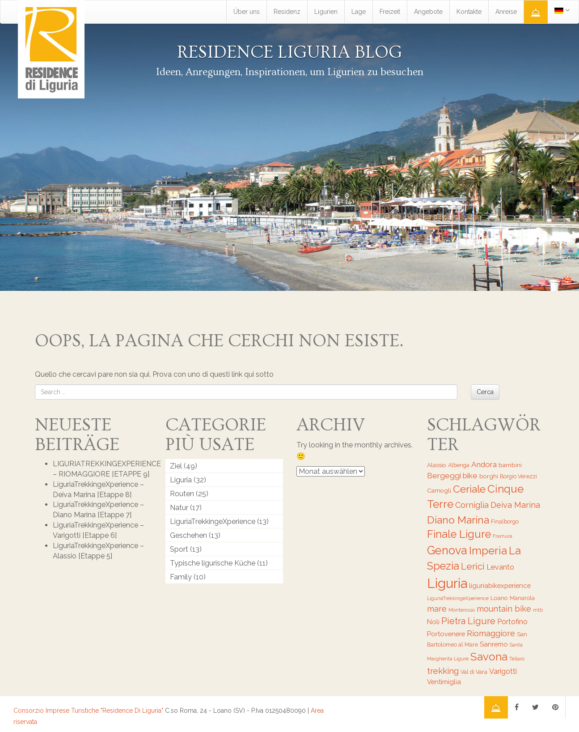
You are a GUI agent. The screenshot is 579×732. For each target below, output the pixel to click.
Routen (182, 493)
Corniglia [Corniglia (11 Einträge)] (472, 505)
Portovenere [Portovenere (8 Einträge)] (446, 634)
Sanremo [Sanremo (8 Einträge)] (494, 644)
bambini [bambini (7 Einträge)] (510, 464)
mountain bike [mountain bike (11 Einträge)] (504, 608)
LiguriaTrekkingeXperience (212, 521)
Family (181, 577)
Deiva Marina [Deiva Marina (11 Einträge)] (515, 505)
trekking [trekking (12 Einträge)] (443, 671)
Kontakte (469, 11)
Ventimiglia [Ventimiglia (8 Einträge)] (444, 681)
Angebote (428, 11)
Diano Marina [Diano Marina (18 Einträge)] (458, 520)
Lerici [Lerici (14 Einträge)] (473, 566)
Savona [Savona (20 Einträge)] (488, 656)
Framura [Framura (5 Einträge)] (502, 536)
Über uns (246, 11)
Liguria (181, 480)
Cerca (485, 392)
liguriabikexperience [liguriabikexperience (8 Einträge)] (500, 585)
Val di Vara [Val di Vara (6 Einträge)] (474, 671)
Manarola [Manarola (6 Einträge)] (522, 598)
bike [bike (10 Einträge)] (470, 475)
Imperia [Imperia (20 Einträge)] (488, 550)
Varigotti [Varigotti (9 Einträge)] (503, 671)
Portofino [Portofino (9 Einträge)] (512, 621)
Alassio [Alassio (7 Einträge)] (436, 464)
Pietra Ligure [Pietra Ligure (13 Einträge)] (468, 621)
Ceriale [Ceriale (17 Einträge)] (469, 489)
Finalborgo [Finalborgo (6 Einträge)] (505, 521)
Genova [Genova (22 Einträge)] (447, 550)
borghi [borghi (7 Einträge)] (488, 476)
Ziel (176, 466)
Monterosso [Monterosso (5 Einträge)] (461, 610)
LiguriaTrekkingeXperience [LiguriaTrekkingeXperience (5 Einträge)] (458, 598)
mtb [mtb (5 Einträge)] (538, 610)
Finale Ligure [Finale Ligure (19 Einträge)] (459, 534)
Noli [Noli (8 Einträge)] (433, 622)
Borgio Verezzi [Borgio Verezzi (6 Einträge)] (518, 476)
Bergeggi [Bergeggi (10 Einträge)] (444, 475)
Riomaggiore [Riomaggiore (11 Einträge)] (491, 633)
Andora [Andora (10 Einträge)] (484, 464)
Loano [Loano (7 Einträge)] (499, 597)
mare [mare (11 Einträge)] (437, 608)
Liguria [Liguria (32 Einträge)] (447, 583)
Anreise (506, 11)
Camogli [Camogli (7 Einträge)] (439, 490)
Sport (179, 549)
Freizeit (390, 11)
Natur (179, 507)
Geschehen (188, 535)
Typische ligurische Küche (212, 563)
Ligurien (326, 11)
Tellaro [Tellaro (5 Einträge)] (516, 658)
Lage (358, 11)
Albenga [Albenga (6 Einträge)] (458, 465)
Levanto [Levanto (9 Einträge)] (500, 567)
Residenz (287, 11)
